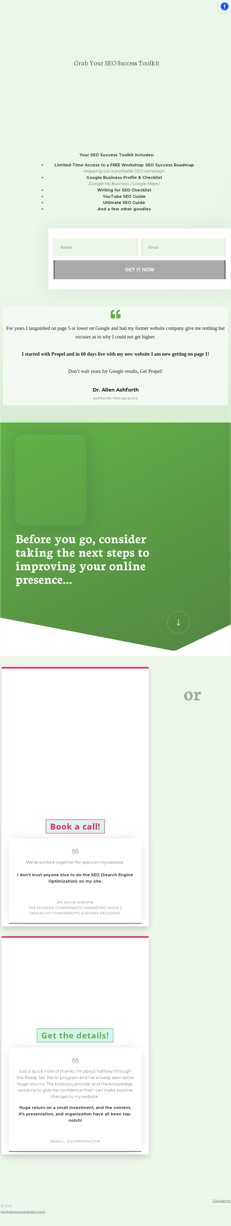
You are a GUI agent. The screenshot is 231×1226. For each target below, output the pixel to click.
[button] (224, 6)
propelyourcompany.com (23, 1211)
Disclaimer (222, 1200)
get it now (139, 269)
